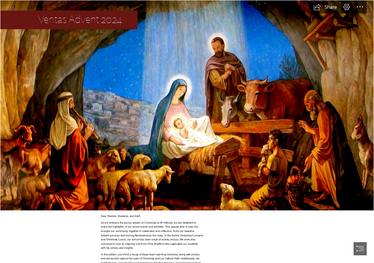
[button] (325, 7)
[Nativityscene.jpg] (187, 105)
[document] (187, 131)
